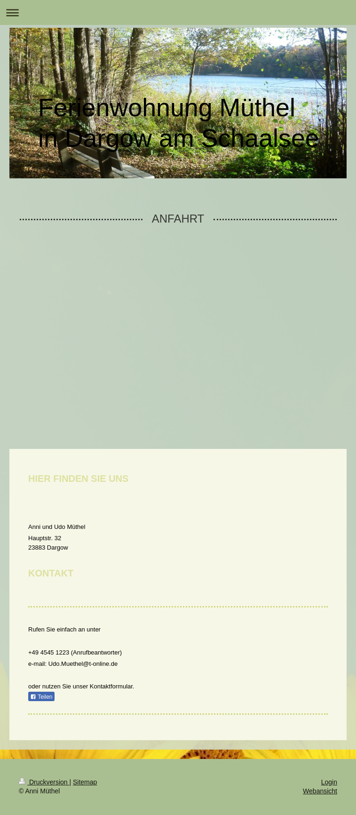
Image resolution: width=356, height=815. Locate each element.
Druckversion (44, 782)
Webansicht (320, 791)
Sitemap (85, 782)
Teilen (41, 697)
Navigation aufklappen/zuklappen (178, 12)
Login (329, 782)
